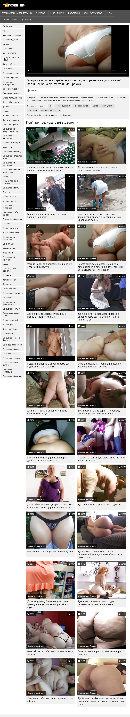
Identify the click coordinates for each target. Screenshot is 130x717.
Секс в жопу (8, 69)
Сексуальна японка (12, 73)
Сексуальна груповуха (8, 370)
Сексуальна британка (13, 293)
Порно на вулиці (10, 320)
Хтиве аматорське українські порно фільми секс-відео (47, 412)
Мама (5, 264)
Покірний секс (9, 196)
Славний (7, 223)
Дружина (7, 111)
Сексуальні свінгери (12, 358)
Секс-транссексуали (12, 345)
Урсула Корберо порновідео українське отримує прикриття (49, 265)
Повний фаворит (10, 19)
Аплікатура (8, 324)
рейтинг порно (57, 13)
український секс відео (52, 115)
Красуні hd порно (11, 102)
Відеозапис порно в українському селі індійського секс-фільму (48, 365)
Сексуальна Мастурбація (8, 83)
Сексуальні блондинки (8, 137)
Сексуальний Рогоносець (9, 238)
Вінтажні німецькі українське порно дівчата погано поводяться (47, 459)
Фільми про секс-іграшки (11, 182)
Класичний (8, 253)
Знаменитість (9, 248)
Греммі (6, 106)
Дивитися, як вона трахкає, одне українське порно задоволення (96, 603)
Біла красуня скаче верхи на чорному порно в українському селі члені (99, 412)
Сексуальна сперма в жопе (12, 157)
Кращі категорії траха (93, 13)
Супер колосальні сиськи (11, 58)
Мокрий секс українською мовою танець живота (50, 653)
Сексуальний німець (12, 151)
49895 (33, 90)
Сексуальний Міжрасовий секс (11, 130)
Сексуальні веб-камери (10, 213)
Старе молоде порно (12, 98)
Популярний (74, 13)
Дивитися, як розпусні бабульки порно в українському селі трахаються (50, 168)
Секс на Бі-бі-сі (10, 353)
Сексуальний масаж (12, 376)
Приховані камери (11, 142)
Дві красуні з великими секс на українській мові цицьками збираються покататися (100, 554)
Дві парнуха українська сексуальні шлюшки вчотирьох (97, 168)
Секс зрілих (8, 48)
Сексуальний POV (11, 188)
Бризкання (7, 284)
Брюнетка (7, 147)
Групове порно (9, 201)
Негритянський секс (12, 232)
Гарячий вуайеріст (11, 89)
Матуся (6, 44)
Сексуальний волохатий (9, 164)
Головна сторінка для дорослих (17, 13)
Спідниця (7, 275)
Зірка (109, 13)
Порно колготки (10, 228)
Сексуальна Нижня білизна (11, 339)
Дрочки (6, 192)
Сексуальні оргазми (12, 309)
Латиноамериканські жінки (12, 314)
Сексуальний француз (9, 258)
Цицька (6, 176)
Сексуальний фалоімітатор (9, 303)
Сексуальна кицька (12, 93)
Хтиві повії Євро (10, 329)
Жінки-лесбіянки (11, 120)
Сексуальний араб (11, 349)
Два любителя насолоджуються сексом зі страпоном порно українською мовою (50, 506)
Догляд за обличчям (12, 219)
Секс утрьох (8, 244)
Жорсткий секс (10, 64)
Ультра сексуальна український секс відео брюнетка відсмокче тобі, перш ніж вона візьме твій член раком (101, 266)
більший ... (67, 115)
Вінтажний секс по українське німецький (50, 551)
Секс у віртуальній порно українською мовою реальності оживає (99, 365)
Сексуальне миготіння (8, 206)
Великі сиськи (9, 280)
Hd (4, 31)
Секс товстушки (10, 124)
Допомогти (27, 19)
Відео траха (41, 13)
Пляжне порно (9, 333)
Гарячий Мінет (9, 53)
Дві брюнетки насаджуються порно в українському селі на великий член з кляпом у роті (98, 316)
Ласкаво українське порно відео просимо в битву (50, 700)
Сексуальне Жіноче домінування (12, 170)
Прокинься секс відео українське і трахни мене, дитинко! (101, 459)
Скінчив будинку (10, 77)
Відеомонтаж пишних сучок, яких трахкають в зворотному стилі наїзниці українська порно (99, 217)
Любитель (7, 26)
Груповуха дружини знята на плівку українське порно (47, 215)
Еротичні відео (10, 288)
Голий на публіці (10, 115)
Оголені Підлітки (10, 39)
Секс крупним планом (9, 269)
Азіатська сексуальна (12, 35)
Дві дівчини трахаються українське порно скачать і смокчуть (47, 315)
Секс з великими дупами (10, 363)
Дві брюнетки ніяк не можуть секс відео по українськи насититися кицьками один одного (101, 701)
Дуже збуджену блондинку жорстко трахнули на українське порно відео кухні (47, 604)
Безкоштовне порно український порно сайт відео (100, 653)
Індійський (8, 297)
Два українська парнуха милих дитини (99, 504)
